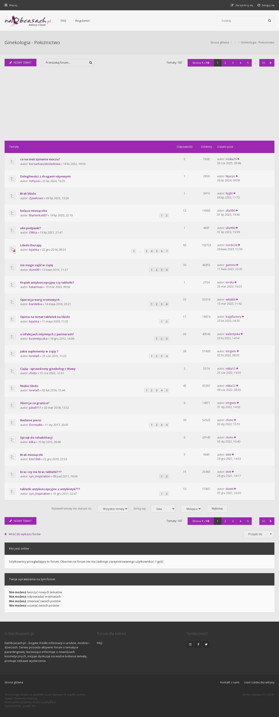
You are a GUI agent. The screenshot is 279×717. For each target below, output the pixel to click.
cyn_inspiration (39, 476)
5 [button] (248, 63)
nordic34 (231, 245)
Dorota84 (35, 425)
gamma (230, 265)
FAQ (63, 21)
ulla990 (230, 210)
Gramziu (32, 698)
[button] (270, 63)
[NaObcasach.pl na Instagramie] (190, 644)
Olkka (33, 232)
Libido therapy (30, 245)
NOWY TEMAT (20, 62)
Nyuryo (230, 176)
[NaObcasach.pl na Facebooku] (198, 644)
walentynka (233, 334)
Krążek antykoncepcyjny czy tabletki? (47, 282)
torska (230, 282)
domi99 (34, 270)
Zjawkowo (36, 198)
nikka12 (230, 369)
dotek (229, 489)
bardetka (35, 304)
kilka (32, 442)
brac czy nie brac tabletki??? (41, 472)
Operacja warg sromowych (40, 300)
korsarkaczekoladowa (44, 164)
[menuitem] (266, 5)
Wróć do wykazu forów (25, 534)
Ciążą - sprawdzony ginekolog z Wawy (48, 369)
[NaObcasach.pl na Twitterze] (206, 644)
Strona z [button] (200, 63)
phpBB (37, 694)
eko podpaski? (30, 228)
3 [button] (233, 63)
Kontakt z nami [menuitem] (229, 682)
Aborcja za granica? (34, 403)
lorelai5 (34, 356)
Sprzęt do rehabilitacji (36, 437)
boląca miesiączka (33, 211)
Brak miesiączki (31, 455)
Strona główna (14, 682)
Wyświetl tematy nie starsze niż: (90, 509)
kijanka (34, 249)
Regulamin (82, 21)
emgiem (231, 351)
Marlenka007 (38, 215)
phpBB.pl (50, 702)
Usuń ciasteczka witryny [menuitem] (259, 682)
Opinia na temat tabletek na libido (45, 317)
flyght (229, 193)
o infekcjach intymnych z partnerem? (47, 334)
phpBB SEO (29, 706)
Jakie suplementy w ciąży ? (39, 351)
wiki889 (230, 299)
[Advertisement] (139, 106)
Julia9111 (35, 407)
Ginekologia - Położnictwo (32, 42)
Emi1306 (34, 459)
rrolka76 (231, 159)
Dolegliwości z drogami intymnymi (45, 176)
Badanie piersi (30, 420)
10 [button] (263, 63)
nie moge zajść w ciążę (36, 265)
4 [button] (240, 63)
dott (228, 455)
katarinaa (36, 287)
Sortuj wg (154, 509)
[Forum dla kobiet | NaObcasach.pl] (28, 21)
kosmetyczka (38, 338)
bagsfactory (233, 317)
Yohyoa (34, 181)
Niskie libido (29, 386)
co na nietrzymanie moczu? (40, 159)
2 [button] (225, 63)
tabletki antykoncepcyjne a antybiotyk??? (50, 489)
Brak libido (28, 193)
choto (33, 373)
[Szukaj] (269, 20)
